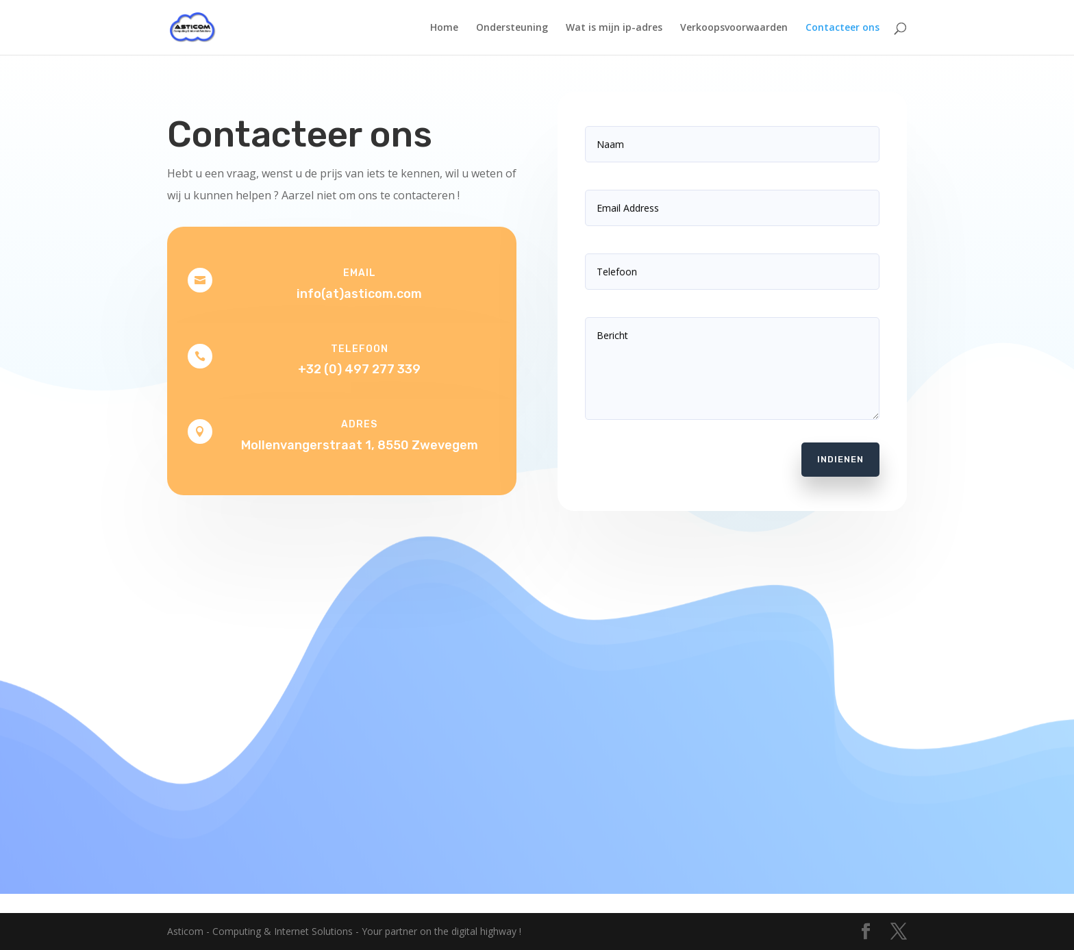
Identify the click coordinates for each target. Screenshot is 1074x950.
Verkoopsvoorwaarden (734, 28)
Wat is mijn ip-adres (614, 28)
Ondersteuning (512, 28)
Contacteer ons (842, 28)
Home (444, 28)
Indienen (834, 450)
